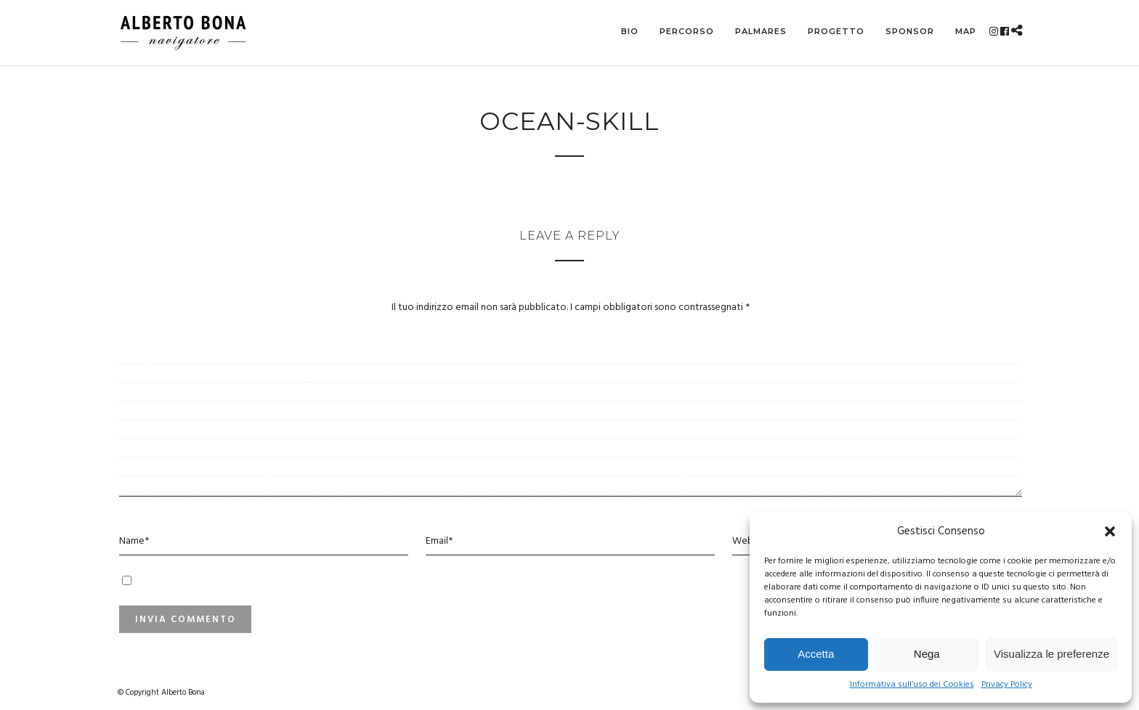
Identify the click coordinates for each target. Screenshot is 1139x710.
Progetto (836, 31)
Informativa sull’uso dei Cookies (912, 685)
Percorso (687, 31)
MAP (965, 31)
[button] (1110, 531)
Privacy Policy (1006, 685)
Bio (630, 31)
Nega (927, 654)
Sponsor (909, 31)
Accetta (816, 654)
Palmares (761, 31)
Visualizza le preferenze (1051, 654)
